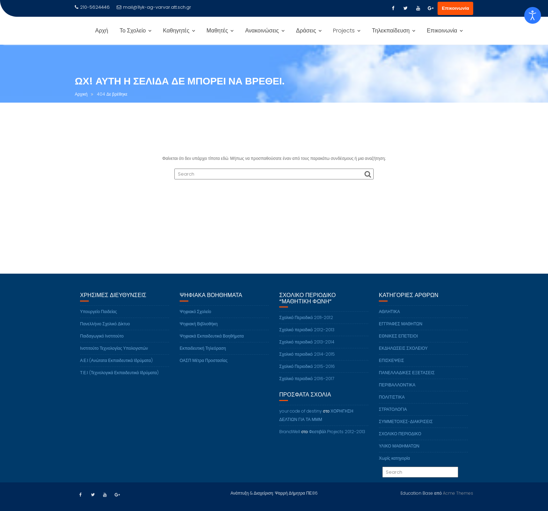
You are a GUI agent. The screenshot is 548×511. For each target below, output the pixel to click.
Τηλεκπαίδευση (391, 31)
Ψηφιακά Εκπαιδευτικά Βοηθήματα (212, 344)
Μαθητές (217, 31)
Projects (344, 31)
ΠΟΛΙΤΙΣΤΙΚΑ (392, 405)
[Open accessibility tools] (532, 15)
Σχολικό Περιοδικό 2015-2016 (307, 375)
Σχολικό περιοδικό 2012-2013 (306, 338)
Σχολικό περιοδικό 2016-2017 (306, 387)
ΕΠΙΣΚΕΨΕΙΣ (391, 368)
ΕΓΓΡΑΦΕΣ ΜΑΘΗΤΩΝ (401, 332)
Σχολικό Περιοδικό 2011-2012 (306, 326)
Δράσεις (306, 31)
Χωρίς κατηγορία (394, 466)
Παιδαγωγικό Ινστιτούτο (102, 344)
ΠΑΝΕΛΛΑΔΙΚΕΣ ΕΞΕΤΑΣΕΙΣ (407, 381)
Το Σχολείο (133, 31)
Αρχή (101, 31)
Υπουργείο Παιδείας (98, 320)
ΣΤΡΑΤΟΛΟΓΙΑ (393, 417)
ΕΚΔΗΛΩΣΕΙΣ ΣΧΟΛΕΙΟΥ (403, 356)
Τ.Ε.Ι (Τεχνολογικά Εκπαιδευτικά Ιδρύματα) (119, 381)
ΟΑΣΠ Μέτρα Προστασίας (204, 368)
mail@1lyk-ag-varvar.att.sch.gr (154, 7)
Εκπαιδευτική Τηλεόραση (203, 356)
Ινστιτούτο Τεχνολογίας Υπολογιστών (114, 356)
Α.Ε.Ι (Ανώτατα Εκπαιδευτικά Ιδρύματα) (116, 368)
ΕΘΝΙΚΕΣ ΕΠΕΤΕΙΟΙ (398, 344)
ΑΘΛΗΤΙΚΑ (389, 320)
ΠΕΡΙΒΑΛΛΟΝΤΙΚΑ (397, 393)
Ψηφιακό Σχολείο (195, 320)
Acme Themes (458, 492)
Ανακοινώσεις (262, 31)
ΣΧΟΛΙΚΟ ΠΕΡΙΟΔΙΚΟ (400, 442)
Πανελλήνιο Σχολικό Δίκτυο (105, 332)
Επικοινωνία (455, 8)
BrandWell (289, 440)
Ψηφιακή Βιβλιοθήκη (199, 332)
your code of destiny (300, 419)
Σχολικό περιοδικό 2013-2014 (306, 350)
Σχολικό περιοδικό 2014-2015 (307, 362)
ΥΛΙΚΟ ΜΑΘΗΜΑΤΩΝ (399, 454)
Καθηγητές (176, 31)
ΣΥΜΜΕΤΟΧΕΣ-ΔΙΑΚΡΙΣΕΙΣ (406, 429)
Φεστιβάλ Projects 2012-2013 (337, 440)
